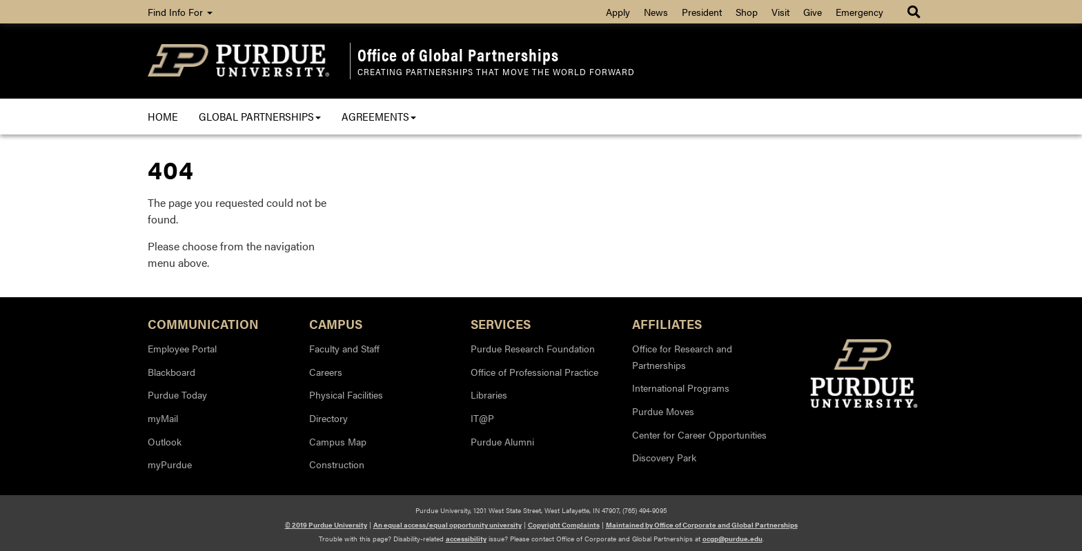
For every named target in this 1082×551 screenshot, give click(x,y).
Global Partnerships (260, 116)
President (702, 12)
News (656, 12)
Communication (203, 323)
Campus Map (337, 441)
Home (163, 116)
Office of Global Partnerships (458, 54)
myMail (163, 418)
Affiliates (667, 323)
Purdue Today (177, 394)
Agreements (379, 116)
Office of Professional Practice (534, 372)
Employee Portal (182, 348)
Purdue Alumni (502, 441)
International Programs (680, 387)
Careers (325, 372)
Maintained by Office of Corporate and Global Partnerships (702, 525)
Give (812, 12)
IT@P (482, 418)
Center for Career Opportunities (699, 434)
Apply (618, 12)
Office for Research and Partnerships (682, 356)
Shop (747, 12)
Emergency (859, 12)
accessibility (466, 538)
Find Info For (180, 12)
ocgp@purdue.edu (732, 538)
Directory (328, 418)
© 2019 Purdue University (326, 525)
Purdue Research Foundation (533, 348)
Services (501, 323)
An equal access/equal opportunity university (447, 525)
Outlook (164, 441)
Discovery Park (664, 457)
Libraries (489, 394)
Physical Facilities (346, 394)
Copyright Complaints (564, 525)
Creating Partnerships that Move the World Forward (496, 71)
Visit (780, 12)
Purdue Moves (663, 411)
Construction (336, 464)
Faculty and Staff (344, 348)
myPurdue (170, 464)
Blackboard (171, 372)
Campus (335, 323)
